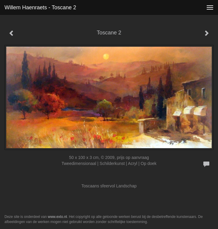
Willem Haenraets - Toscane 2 (40, 7)
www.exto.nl (57, 217)
